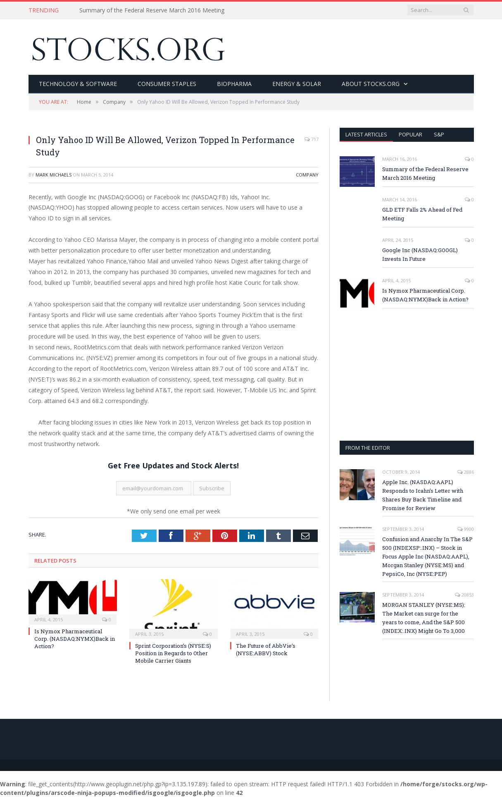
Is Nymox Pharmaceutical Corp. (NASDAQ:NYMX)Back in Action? (74, 639)
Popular (410, 134)
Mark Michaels (53, 175)
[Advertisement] (407, 374)
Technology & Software (78, 84)
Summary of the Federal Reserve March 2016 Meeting (151, 10)
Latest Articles (366, 134)
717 (312, 139)
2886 (465, 472)
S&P (439, 134)
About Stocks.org (371, 84)
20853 (464, 595)
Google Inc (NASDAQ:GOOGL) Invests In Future (420, 254)
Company (307, 175)
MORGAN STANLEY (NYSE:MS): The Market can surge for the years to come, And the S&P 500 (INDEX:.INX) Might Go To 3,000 (423, 618)
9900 (465, 529)
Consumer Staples (167, 84)
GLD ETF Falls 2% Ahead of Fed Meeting (422, 214)
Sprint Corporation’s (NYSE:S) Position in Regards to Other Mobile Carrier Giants (173, 653)
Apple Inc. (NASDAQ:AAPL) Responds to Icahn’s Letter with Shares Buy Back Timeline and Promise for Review (422, 495)
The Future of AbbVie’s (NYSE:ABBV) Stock (265, 649)
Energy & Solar (296, 84)
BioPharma (234, 84)
